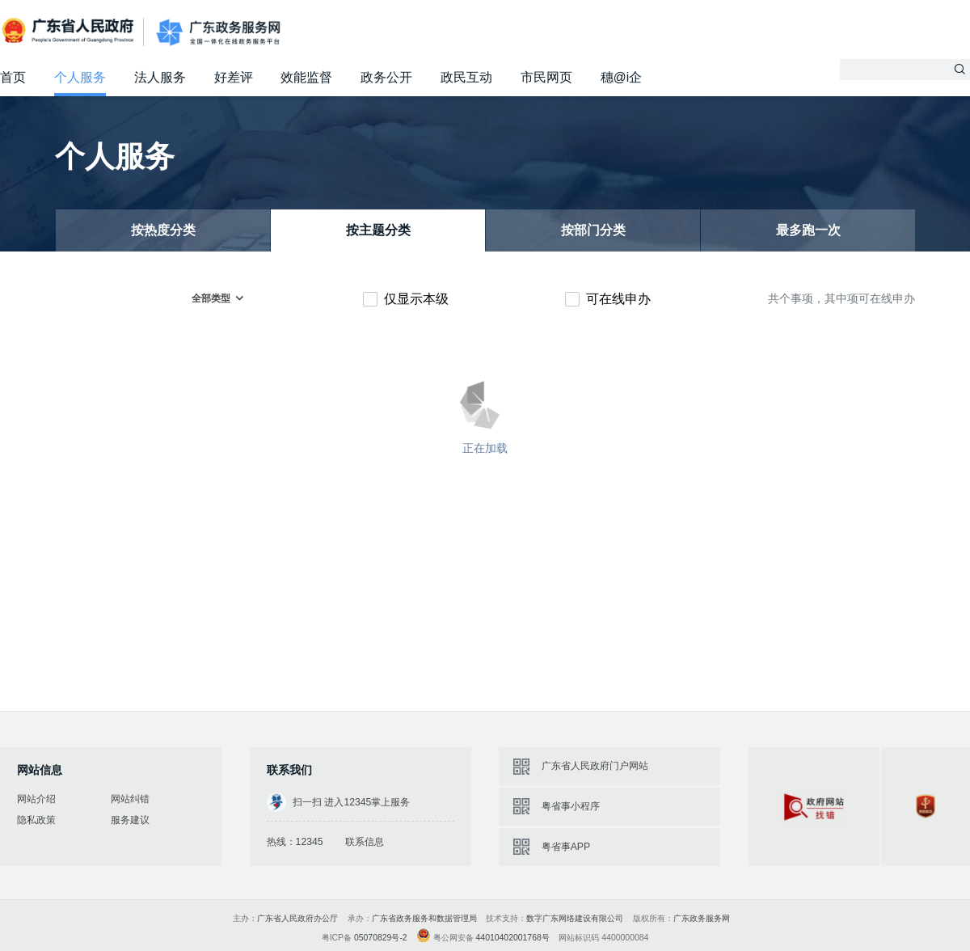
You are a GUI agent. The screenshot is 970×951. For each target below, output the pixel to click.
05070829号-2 (380, 937)
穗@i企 (621, 77)
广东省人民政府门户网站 (595, 765)
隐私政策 (36, 820)
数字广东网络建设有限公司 (574, 918)
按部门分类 (593, 230)
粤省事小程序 (571, 806)
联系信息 (364, 841)
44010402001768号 (513, 937)
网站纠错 (130, 799)
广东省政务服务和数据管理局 (424, 918)
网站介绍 (36, 799)
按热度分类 (163, 230)
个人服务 (80, 77)
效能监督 (306, 77)
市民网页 (546, 77)
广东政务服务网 (218, 32)
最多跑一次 (808, 230)
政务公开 (386, 77)
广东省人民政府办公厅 (297, 918)
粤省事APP (566, 846)
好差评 (233, 77)
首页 (13, 77)
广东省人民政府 (69, 31)
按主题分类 (378, 230)
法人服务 (160, 77)
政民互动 (466, 77)
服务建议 (130, 820)
